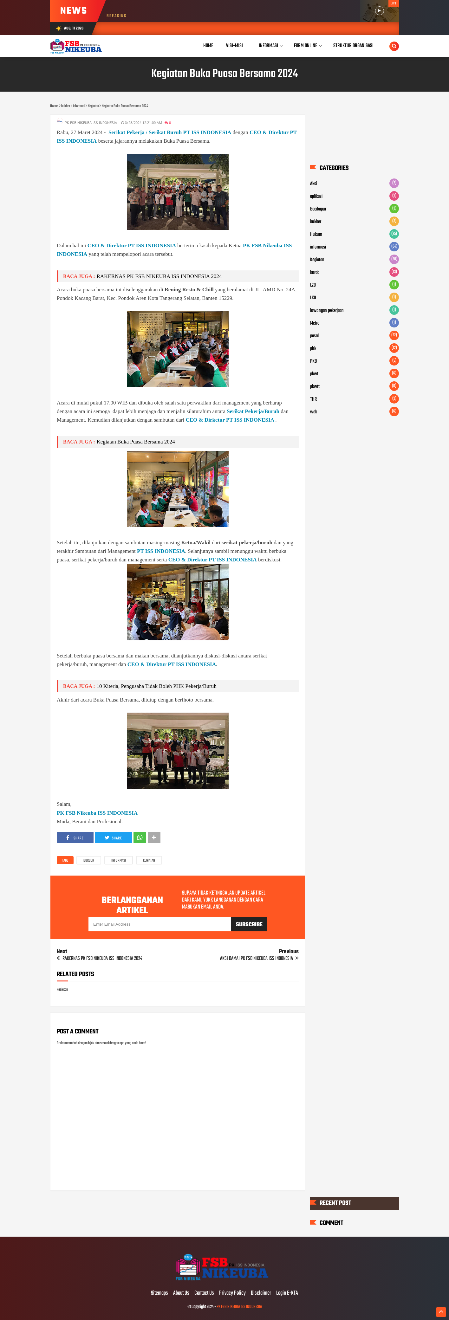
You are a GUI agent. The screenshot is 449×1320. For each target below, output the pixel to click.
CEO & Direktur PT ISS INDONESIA (132, 246)
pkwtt (315, 387)
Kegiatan (149, 860)
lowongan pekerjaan (327, 311)
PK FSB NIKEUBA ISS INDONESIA (239, 1306)
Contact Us (204, 1293)
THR (313, 399)
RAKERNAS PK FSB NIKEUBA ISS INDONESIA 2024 (159, 276)
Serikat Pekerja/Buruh (253, 411)
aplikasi (316, 196)
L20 (313, 285)
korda (314, 273)
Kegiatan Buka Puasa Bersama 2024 (135, 442)
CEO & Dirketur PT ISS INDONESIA (229, 420)
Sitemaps (159, 1293)
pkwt (314, 374)
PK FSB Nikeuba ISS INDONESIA (97, 813)
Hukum (316, 234)
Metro (315, 323)
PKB (313, 361)
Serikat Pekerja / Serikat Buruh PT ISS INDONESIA (169, 132)
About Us (181, 1293)
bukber (88, 860)
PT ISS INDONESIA (161, 551)
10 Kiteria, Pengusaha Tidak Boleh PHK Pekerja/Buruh (156, 686)
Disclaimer (261, 1293)
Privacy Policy (232, 1293)
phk (313, 349)
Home (208, 46)
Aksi (313, 184)
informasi (118, 860)
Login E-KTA (287, 1293)
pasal (314, 336)
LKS (313, 298)
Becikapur (318, 209)
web (313, 412)
